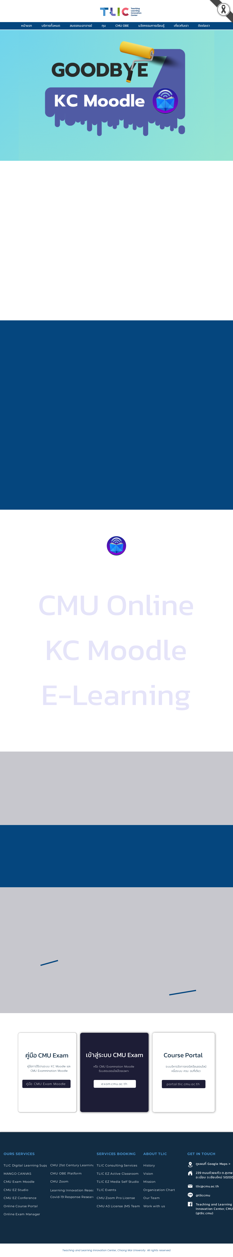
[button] (53, 25)
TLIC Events (106, 1190)
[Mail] (190, 1186)
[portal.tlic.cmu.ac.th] (183, 1084)
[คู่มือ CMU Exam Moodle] (46, 1084)
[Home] (190, 1173)
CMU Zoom (60, 1181)
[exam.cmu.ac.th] (115, 1084)
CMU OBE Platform (66, 1173)
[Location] (190, 1164)
